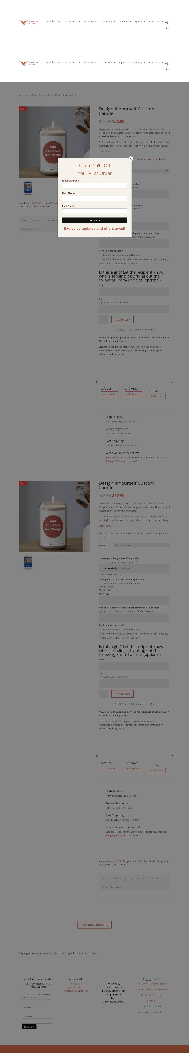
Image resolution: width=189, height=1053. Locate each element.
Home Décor (71, 21)
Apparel (138, 21)
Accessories (154, 21)
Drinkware (124, 21)
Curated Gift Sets (53, 21)
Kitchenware (90, 21)
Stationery (107, 21)
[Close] (131, 158)
